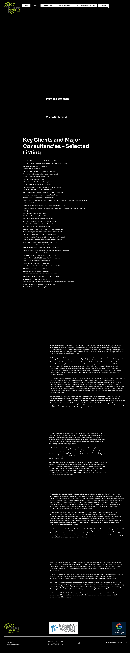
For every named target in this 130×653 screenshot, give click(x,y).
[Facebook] (79, 643)
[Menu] (124, 4)
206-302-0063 (9, 642)
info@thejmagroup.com (12, 644)
